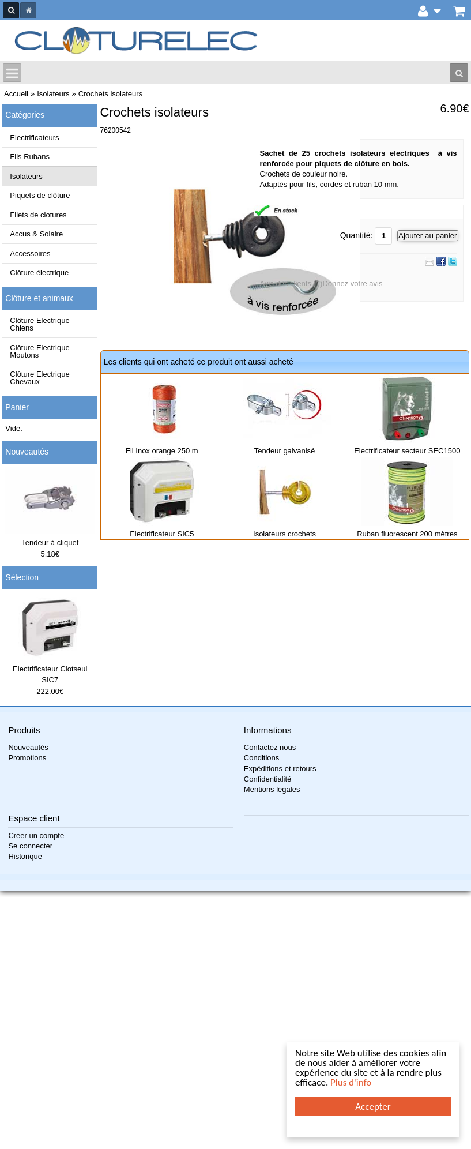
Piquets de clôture (40, 195)
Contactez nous (270, 747)
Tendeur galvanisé (284, 450)
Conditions (261, 757)
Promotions (27, 757)
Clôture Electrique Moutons (39, 351)
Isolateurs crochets (284, 534)
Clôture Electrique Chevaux (39, 378)
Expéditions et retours (280, 768)
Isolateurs (26, 176)
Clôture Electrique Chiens (39, 324)
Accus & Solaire (36, 234)
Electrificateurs (34, 137)
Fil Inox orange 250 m (162, 450)
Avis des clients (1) (291, 283)
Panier (16, 407)
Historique (25, 856)
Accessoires (30, 253)
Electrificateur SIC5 (162, 534)
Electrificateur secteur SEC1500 (407, 450)
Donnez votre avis (352, 283)
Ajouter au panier (427, 235)
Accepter (372, 1107)
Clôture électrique (39, 272)
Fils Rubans (30, 156)
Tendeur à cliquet (49, 542)
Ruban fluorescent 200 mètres (407, 534)
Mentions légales (272, 789)
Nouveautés (26, 451)
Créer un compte (36, 835)
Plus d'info (350, 1082)
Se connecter (30, 846)
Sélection (22, 577)
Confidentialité (267, 779)
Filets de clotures (38, 215)
